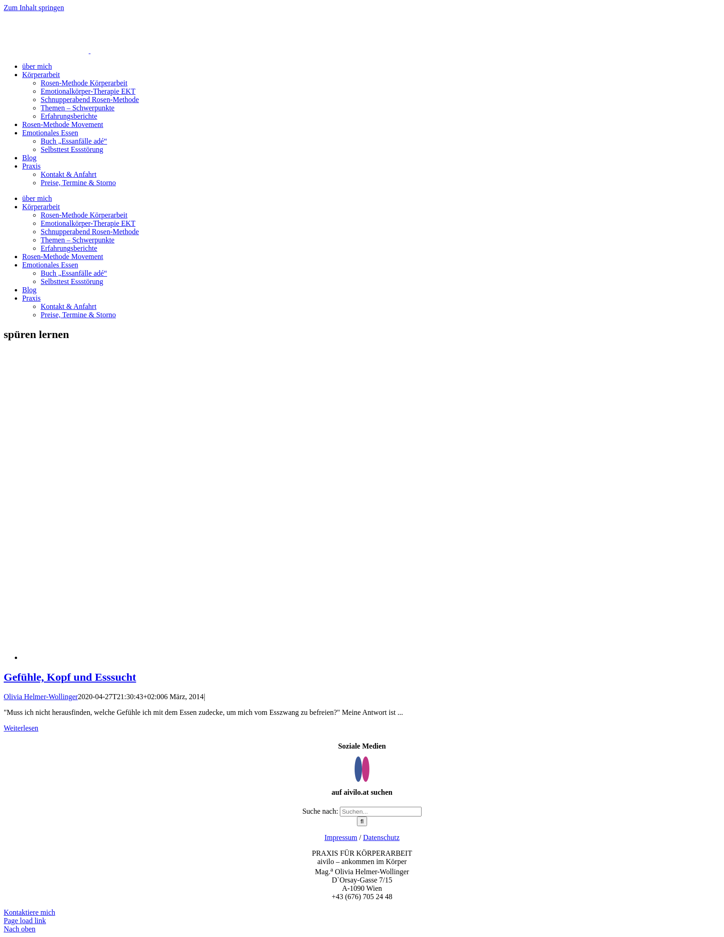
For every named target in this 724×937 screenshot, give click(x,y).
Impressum (341, 837)
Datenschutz (381, 837)
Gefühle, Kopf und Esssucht (70, 677)
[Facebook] (358, 769)
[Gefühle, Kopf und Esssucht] (253, 657)
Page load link (25, 921)
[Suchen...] (381, 811)
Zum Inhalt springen (34, 8)
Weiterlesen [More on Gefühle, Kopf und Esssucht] (21, 728)
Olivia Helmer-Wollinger (41, 697)
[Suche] (362, 821)
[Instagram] (365, 769)
